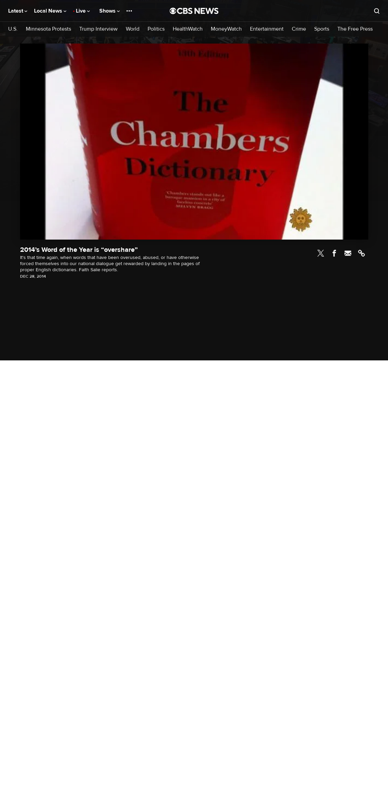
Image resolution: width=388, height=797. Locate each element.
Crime (299, 29)
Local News (50, 11)
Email (347, 253)
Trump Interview (98, 29)
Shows (109, 11)
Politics (156, 29)
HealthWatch (188, 29)
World (132, 29)
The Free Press (355, 29)
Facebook (334, 253)
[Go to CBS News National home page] (194, 10)
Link (361, 253)
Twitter (320, 253)
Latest (17, 11)
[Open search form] (377, 11)
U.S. (13, 29)
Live (83, 10)
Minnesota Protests (48, 29)
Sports (321, 29)
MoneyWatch (226, 29)
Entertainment (267, 29)
